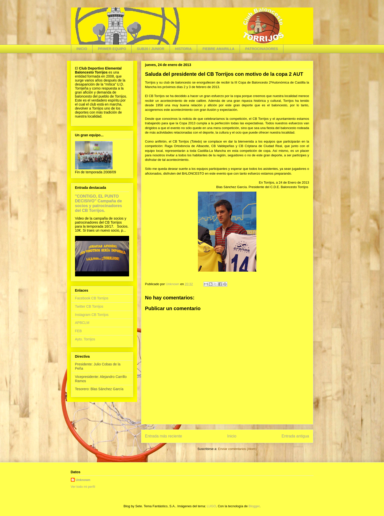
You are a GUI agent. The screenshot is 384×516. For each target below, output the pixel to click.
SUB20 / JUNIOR (150, 49)
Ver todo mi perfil (83, 486)
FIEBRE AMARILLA (218, 49)
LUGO (211, 506)
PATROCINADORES (261, 49)
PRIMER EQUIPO (112, 49)
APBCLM (82, 323)
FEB (78, 331)
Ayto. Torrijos (85, 339)
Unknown (83, 480)
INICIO (82, 49)
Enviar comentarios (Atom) (237, 449)
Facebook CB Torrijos (92, 298)
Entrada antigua (295, 436)
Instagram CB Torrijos (92, 315)
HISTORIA (183, 49)
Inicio (231, 436)
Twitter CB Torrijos (89, 306)
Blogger (254, 506)
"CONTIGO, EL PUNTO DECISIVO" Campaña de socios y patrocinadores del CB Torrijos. (98, 203)
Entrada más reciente (163, 436)
